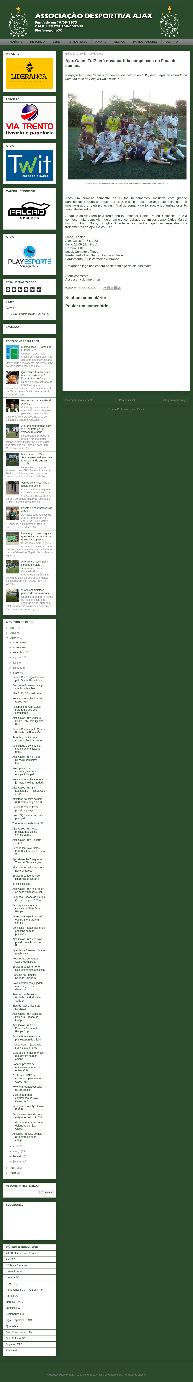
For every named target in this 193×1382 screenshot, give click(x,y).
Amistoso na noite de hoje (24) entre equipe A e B (27, 800)
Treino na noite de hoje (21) (28, 823)
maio (16, 672)
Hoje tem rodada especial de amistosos (27, 1088)
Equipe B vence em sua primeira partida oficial (26, 1038)
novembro (19, 647)
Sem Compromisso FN (19, 1332)
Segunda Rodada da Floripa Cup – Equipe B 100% (28, 899)
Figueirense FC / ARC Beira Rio (24, 1289)
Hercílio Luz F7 (14, 1301)
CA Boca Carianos (16, 1265)
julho (16, 662)
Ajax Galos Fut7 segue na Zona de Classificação (27, 861)
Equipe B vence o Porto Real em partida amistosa (28, 968)
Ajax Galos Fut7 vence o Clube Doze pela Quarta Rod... (27, 721)
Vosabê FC (12, 1350)
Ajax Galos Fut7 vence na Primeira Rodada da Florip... (27, 1017)
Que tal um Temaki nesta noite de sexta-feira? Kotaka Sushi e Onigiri (35, 375)
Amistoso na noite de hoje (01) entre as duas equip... (27, 1137)
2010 (13, 1172)
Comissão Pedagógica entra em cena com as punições (28, 931)
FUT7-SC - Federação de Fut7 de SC (27, 313)
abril (16, 1146)
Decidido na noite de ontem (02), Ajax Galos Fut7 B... (28, 1116)
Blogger (141, 1374)
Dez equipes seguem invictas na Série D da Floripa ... (26, 908)
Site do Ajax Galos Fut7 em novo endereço (28, 869)
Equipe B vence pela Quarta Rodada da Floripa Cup (28, 731)
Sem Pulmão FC (15, 1338)
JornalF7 (11, 307)
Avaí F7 (10, 1259)
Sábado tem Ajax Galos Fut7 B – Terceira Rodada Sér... (28, 851)
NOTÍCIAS (16, 41)
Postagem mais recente (79, 400)
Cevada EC (12, 1277)
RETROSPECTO (77, 41)
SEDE (56, 41)
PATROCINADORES (145, 41)
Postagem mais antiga (174, 400)
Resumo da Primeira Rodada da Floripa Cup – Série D (28, 997)
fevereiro (18, 1156)
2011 (13, 1167)
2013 (13, 632)
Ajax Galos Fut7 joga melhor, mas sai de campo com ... (24, 831)
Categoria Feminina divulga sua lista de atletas (28, 687)
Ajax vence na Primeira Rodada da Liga (34, 563)
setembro (18, 652)
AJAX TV (100, 41)
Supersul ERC (14, 1344)
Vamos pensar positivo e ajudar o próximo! (35, 484)
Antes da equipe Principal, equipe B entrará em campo (27, 919)
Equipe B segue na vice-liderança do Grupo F (26, 877)
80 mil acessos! (21, 883)
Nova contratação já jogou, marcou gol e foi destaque (27, 986)
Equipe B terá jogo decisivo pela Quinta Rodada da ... (28, 679)
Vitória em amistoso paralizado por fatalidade (35, 591)
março (17, 1151)
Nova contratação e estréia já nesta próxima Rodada (28, 781)
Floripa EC (12, 1295)
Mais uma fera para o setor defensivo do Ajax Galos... (27, 1125)
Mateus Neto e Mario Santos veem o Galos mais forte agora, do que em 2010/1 (36, 459)
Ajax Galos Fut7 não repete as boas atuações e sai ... (28, 890)
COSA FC (11, 1283)
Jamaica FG (13, 1307)
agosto (17, 657)
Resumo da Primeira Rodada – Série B (24, 976)
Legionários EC (15, 1313)
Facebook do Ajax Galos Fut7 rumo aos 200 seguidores (26, 710)
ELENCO (119, 41)
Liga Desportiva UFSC (19, 1320)
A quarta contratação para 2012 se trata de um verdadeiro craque (36, 429)
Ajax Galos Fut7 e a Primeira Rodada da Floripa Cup (25, 1028)
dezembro (19, 642)
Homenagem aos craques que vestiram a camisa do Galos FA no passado (36, 536)
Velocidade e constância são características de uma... (26, 748)
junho (16, 667)
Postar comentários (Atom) (130, 409)
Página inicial (127, 400)
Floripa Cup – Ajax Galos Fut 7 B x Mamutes (26, 1046)
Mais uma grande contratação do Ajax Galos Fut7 (25, 1098)
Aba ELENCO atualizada (26, 693)
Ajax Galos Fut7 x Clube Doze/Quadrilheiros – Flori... (26, 760)
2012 (13, 637)
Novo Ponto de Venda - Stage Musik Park (25, 960)
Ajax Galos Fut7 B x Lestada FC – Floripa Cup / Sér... (28, 790)
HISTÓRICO (37, 41)
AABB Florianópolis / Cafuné (22, 1253)
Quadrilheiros (13, 1326)
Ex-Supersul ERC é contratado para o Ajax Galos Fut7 (26, 1078)
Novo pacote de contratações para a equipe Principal (25, 771)
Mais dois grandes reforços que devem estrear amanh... (28, 1056)
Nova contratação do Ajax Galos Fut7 (27, 700)
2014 (13, 627)
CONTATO (172, 41)
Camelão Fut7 (14, 1271)
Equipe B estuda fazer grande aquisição (25, 809)
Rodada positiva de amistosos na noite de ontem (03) (26, 1067)
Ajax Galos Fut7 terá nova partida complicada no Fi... (27, 942)
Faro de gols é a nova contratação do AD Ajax (27, 739)
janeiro (17, 1161)
